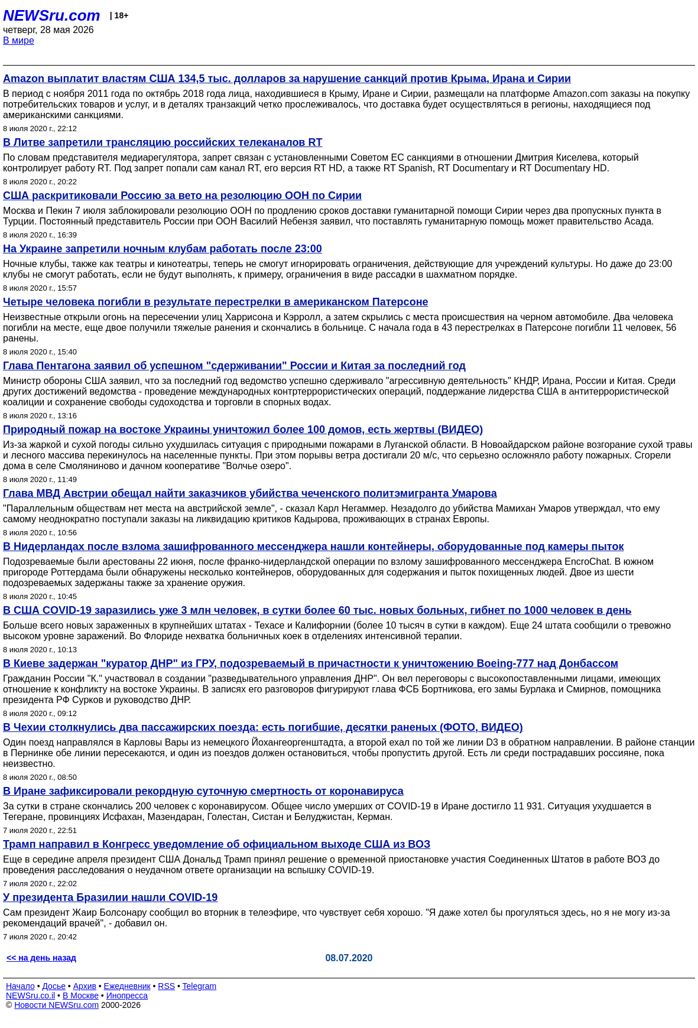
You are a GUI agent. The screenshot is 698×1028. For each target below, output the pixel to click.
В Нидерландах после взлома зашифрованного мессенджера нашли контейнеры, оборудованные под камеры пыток (313, 546)
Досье (54, 986)
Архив (84, 986)
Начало (20, 986)
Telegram (200, 986)
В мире (18, 40)
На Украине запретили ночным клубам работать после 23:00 (162, 249)
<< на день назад (41, 957)
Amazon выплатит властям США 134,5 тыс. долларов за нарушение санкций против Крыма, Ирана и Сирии (287, 78)
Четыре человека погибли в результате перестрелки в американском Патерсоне (215, 302)
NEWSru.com (51, 15)
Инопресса (127, 995)
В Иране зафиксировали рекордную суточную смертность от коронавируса (203, 791)
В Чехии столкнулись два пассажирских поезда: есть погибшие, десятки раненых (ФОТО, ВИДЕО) (263, 727)
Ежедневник (127, 986)
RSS (166, 986)
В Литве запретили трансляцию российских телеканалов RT (162, 142)
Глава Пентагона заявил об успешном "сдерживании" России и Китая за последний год (234, 366)
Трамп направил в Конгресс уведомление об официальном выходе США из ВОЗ (216, 844)
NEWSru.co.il (30, 995)
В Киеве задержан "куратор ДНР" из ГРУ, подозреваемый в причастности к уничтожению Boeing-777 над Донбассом (310, 663)
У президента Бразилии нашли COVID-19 (110, 897)
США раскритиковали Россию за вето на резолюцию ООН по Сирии (182, 195)
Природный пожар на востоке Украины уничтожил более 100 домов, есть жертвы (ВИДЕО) (243, 429)
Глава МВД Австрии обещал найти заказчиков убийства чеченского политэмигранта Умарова (250, 493)
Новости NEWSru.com (56, 1005)
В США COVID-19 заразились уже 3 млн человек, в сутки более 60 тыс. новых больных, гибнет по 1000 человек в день (317, 610)
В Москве (81, 995)
